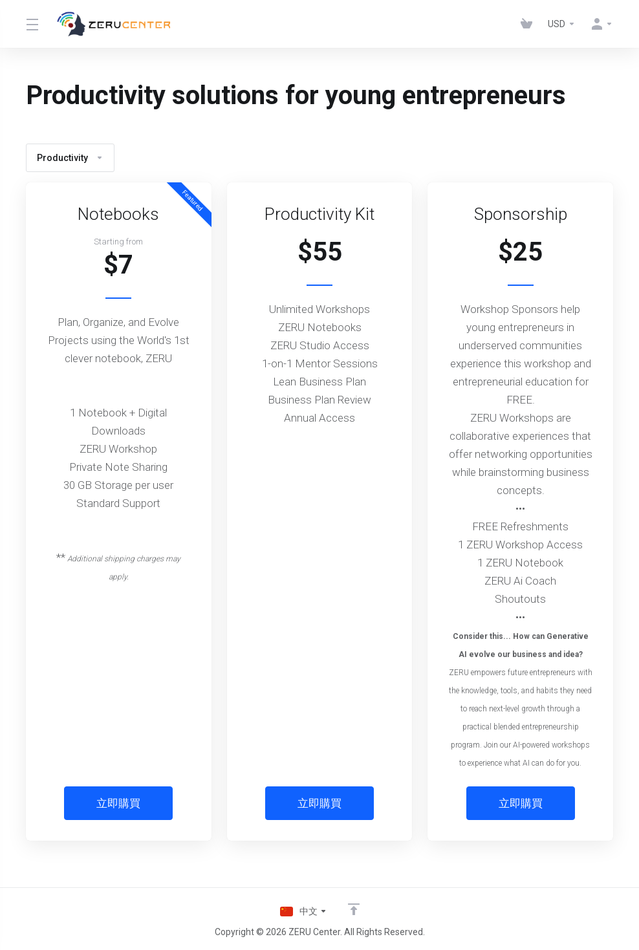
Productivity (70, 158)
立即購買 (118, 803)
